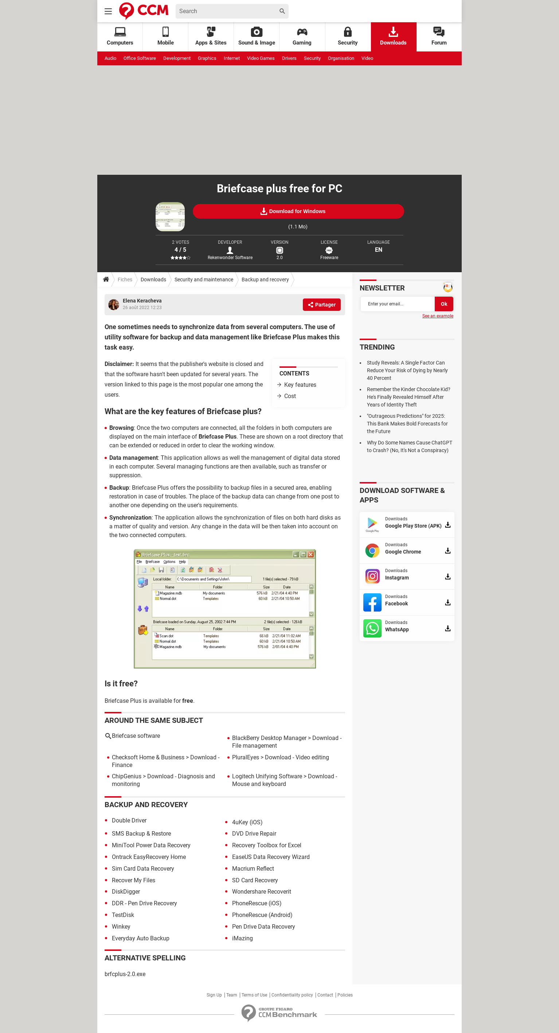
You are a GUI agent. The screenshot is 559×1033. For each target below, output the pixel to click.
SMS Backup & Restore (141, 833)
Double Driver (129, 820)
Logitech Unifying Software (267, 776)
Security (348, 36)
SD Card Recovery (255, 880)
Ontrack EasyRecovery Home (149, 856)
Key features (300, 384)
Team (231, 995)
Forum (439, 36)
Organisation (341, 58)
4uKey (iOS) (247, 822)
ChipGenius (126, 776)
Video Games (261, 58)
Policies (345, 995)
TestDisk (123, 914)
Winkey (121, 926)
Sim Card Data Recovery (143, 868)
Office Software (140, 58)
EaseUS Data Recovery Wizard (271, 856)
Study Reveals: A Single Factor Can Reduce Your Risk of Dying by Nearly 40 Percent (407, 370)
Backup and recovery (265, 279)
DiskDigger (126, 891)
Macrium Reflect (253, 868)
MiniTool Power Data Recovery (151, 845)
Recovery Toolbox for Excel (266, 845)
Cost (290, 396)
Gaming (302, 36)
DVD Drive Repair (254, 833)
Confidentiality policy (292, 995)
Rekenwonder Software (230, 257)
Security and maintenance (204, 279)
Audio (110, 58)
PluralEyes (245, 757)
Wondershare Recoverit (261, 891)
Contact (325, 995)
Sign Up (214, 995)
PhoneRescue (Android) (262, 914)
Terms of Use (254, 995)
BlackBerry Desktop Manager (269, 738)
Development (177, 58)
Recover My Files (133, 880)
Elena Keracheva (142, 301)
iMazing (242, 938)
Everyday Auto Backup (140, 938)
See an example (437, 316)
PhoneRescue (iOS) (257, 903)
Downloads (393, 36)
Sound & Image (256, 36)
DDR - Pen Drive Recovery (144, 903)
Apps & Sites (211, 36)
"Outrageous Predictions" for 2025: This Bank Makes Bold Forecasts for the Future (407, 423)
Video (367, 58)
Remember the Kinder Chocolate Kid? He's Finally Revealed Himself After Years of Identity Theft (408, 397)
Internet (232, 58)
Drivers (289, 58)
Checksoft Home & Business (148, 757)
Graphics (207, 58)
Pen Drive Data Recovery (263, 926)
